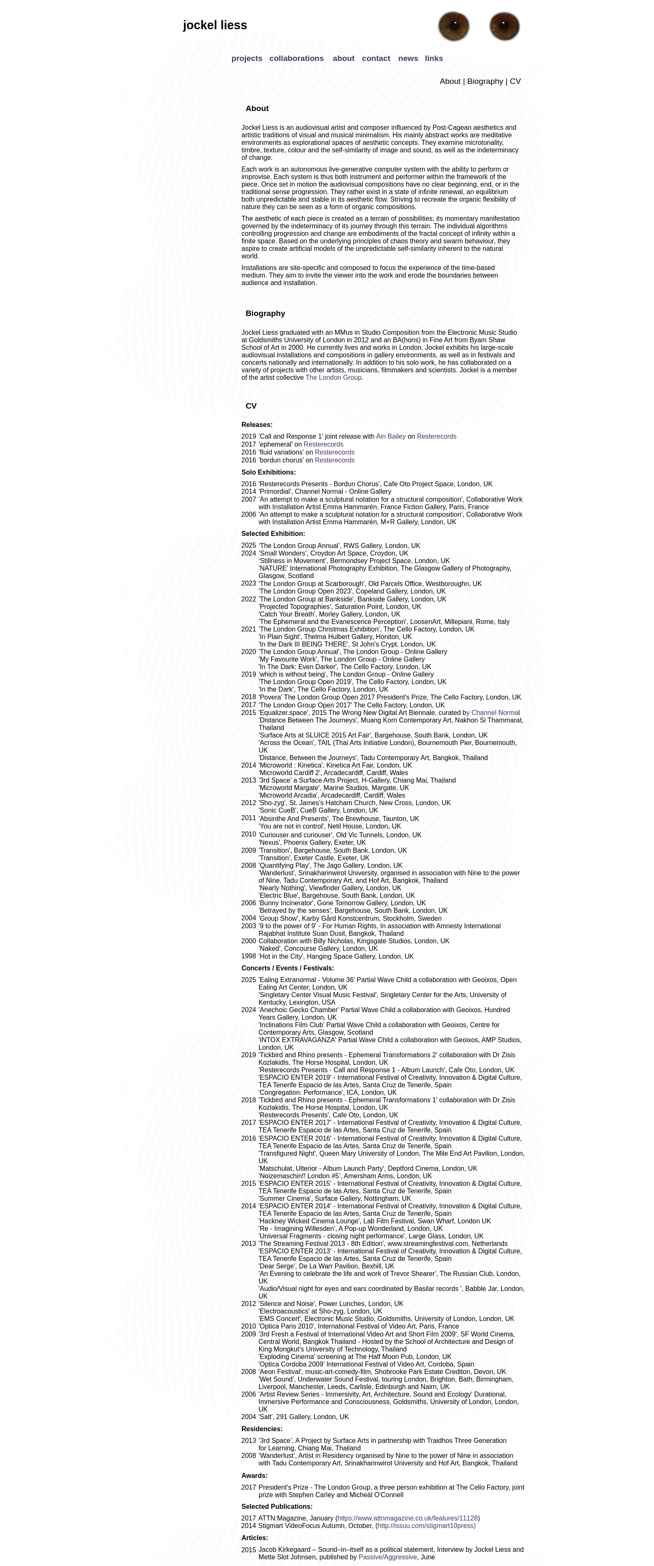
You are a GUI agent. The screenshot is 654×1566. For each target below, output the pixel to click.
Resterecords (437, 436)
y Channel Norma (492, 712)
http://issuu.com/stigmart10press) (426, 1525)
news (408, 58)
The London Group (332, 377)
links (434, 58)
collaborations (296, 58)
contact (376, 58)
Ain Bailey (391, 436)
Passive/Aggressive (388, 1557)
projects (246, 58)
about (344, 58)
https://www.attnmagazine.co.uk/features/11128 (407, 1518)
